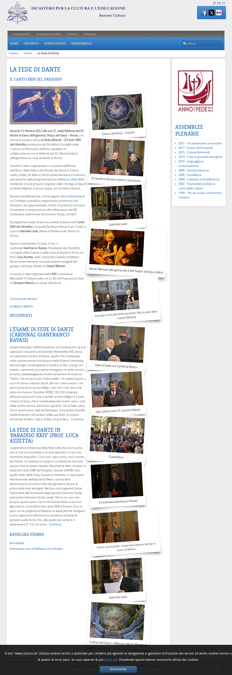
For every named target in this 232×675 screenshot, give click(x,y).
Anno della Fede (73, 179)
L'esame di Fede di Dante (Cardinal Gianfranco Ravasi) (42, 334)
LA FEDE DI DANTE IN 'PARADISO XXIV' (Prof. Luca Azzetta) (44, 435)
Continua (77, 419)
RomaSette (17, 543)
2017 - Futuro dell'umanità (195, 148)
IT (214, 3)
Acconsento (118, 669)
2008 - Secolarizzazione (193, 170)
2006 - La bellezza (189, 175)
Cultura (13, 53)
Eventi (28, 53)
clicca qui (110, 660)
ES (223, 3)
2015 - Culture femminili (194, 152)
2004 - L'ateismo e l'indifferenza (198, 179)
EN (219, 3)
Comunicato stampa (23, 298)
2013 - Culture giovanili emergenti (200, 157)
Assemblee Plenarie (189, 130)
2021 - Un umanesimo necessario (200, 143)
